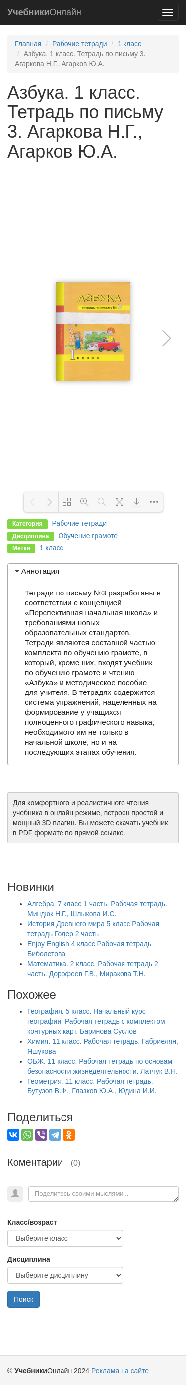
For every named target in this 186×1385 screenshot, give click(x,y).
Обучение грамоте (88, 536)
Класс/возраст (32, 1222)
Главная (28, 44)
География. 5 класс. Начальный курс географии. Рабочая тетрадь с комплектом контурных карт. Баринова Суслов (96, 1021)
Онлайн (44, 12)
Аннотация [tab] (36, 571)
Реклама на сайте (120, 1371)
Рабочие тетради (79, 44)
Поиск (23, 1299)
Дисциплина (28, 1259)
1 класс (129, 44)
